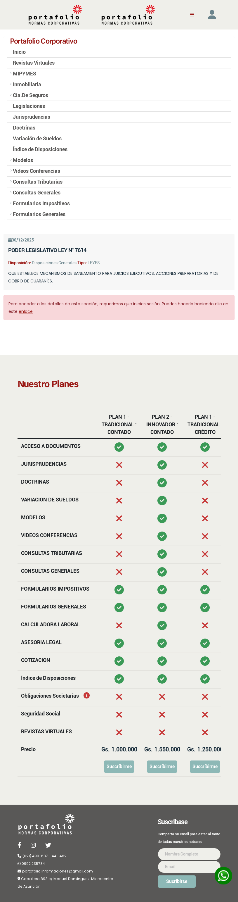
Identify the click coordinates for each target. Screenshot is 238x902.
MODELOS (33, 517)
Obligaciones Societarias (43, 696)
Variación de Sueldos (37, 139)
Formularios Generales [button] (39, 214)
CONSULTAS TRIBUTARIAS (51, 553)
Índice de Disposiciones (40, 149)
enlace (26, 311)
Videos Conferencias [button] (36, 171)
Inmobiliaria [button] (27, 84)
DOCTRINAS (35, 482)
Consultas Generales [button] (36, 193)
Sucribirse (176, 881)
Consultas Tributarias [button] (37, 182)
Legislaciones (29, 106)
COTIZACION (35, 660)
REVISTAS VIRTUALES (46, 731)
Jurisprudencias (31, 117)
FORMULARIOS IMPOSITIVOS (55, 589)
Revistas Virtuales (34, 63)
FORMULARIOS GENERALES (53, 606)
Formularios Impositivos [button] (41, 203)
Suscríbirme (119, 766)
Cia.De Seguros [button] (30, 95)
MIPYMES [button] (24, 74)
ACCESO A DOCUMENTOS (51, 446)
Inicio (19, 52)
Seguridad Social (40, 713)
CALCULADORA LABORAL (50, 624)
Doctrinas (24, 128)
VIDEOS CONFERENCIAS (49, 535)
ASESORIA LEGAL (41, 642)
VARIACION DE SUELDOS (50, 499)
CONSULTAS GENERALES (50, 571)
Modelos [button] (23, 160)
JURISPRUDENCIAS (44, 464)
